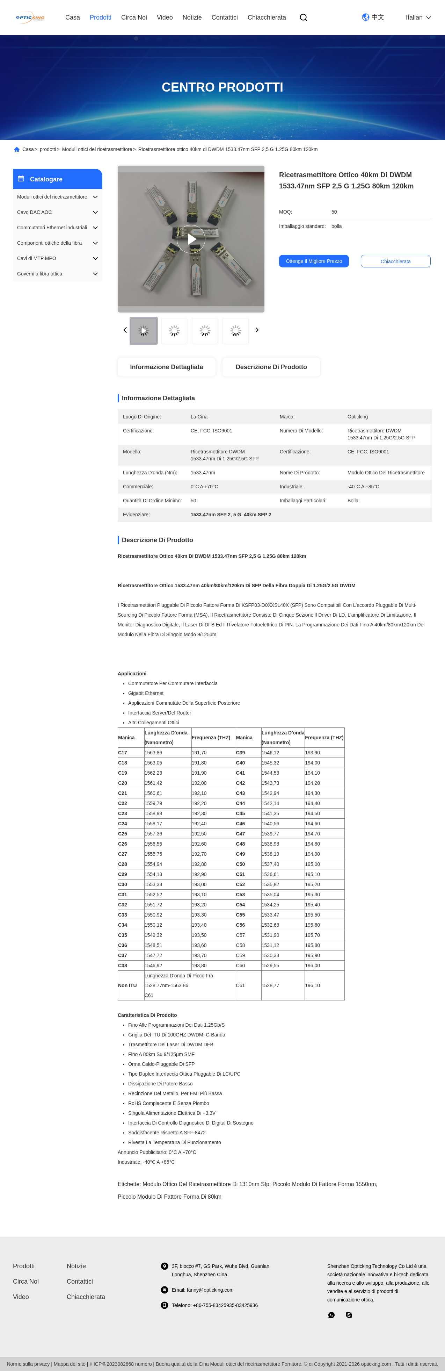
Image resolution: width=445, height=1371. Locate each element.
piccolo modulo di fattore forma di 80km (169, 1197)
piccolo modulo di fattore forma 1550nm (324, 1184)
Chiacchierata (267, 17)
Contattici (225, 17)
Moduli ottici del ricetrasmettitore (97, 149)
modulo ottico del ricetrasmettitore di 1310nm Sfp (206, 1184)
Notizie (192, 17)
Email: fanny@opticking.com (197, 1290)
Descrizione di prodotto (271, 367)
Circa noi (134, 17)
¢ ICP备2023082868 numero (120, 1364)
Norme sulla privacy (28, 1364)
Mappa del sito (70, 1364)
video (165, 17)
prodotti (100, 17)
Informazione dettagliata (166, 367)
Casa (72, 17)
